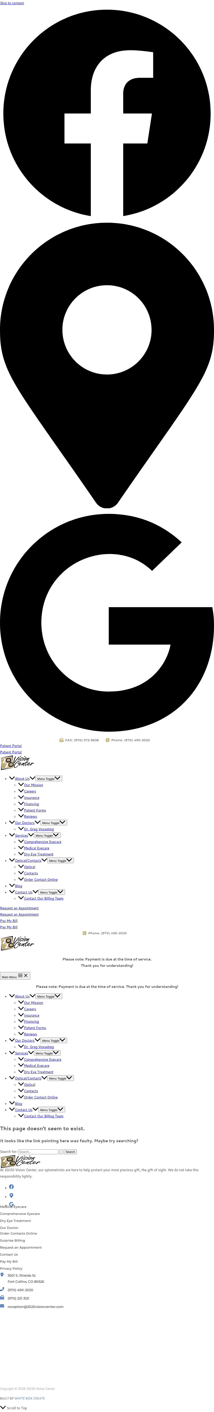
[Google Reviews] (107, 734)
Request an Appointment (19, 914)
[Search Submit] (61, 1151)
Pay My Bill (9, 927)
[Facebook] (107, 219)
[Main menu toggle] (15, 976)
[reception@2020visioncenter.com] (33, 1307)
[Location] (107, 507)
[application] (32, 778)
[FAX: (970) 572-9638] (81, 740)
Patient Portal (11, 752)
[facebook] (11, 1187)
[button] (107, 746)
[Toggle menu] (48, 778)
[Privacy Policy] (11, 1268)
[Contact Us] (9, 1254)
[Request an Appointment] (21, 1247)
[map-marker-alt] (11, 1196)
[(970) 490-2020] (17, 1290)
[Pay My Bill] (9, 1261)
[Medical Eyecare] (13, 1207)
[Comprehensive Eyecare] (20, 1214)
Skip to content (12, 3)
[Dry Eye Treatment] (15, 1221)
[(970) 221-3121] (15, 1299)
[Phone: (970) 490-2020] (128, 740)
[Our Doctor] (9, 1228)
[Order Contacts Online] (18, 1233)
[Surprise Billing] (12, 1240)
